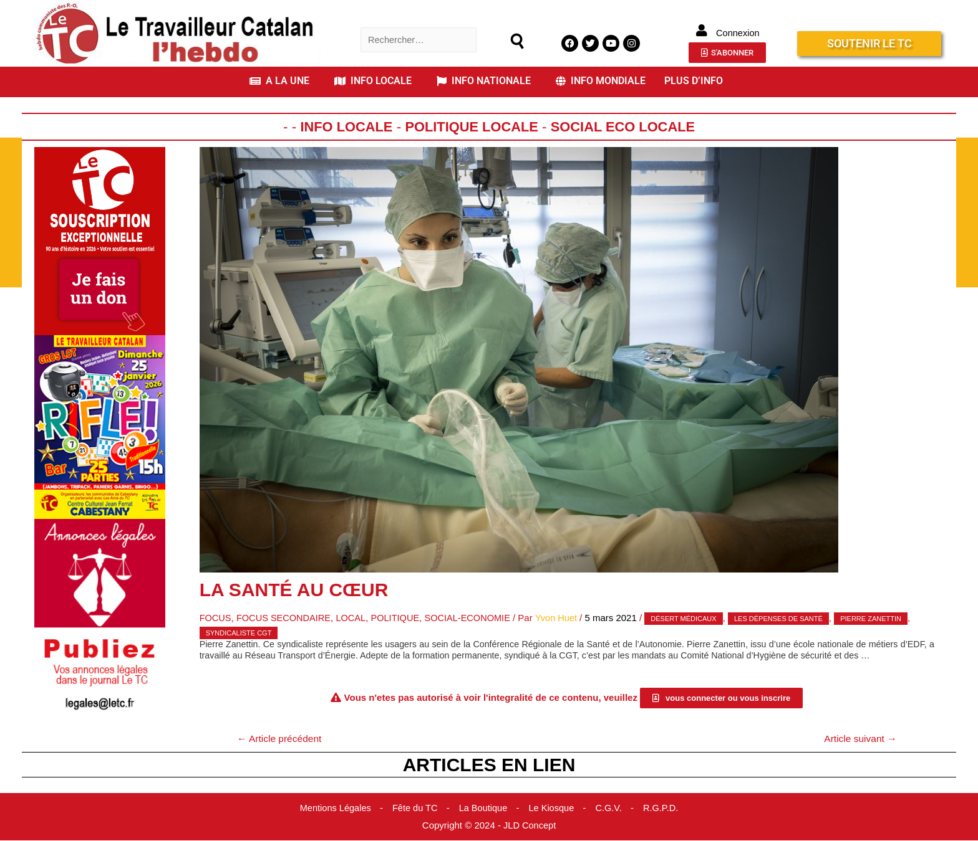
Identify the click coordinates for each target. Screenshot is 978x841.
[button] (282, 81)
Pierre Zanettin (881, 618)
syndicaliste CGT (239, 632)
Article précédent (281, 738)
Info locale (342, 127)
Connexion (737, 32)
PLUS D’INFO (693, 81)
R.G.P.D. (664, 808)
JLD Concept (530, 825)
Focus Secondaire (286, 617)
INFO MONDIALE (601, 81)
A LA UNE (279, 81)
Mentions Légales (332, 808)
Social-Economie (475, 617)
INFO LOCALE (373, 81)
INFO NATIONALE (484, 81)
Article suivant (858, 738)
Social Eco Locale (626, 127)
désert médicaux (694, 618)
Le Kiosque (553, 808)
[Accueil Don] (99, 240)
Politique (400, 617)
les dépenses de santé (788, 618)
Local (355, 617)
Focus (216, 617)
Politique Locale (471, 127)
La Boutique (483, 808)
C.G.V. (611, 808)
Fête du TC (413, 808)
